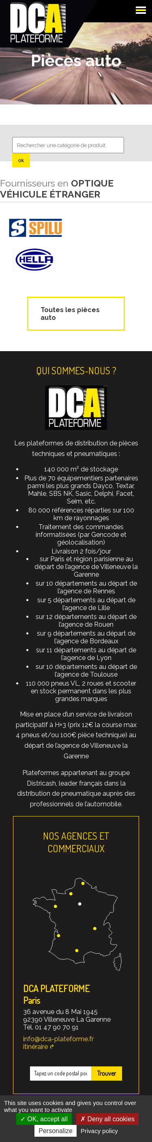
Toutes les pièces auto (70, 313)
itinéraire (35, 1047)
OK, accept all (44, 1119)
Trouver (106, 1073)
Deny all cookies (107, 1119)
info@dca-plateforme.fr (58, 1039)
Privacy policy (99, 1130)
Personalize (56, 1130)
